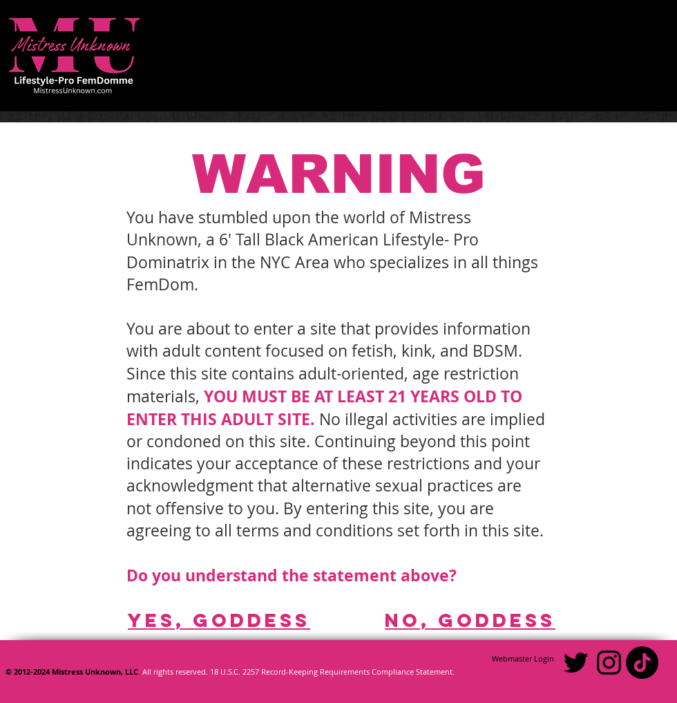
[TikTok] (642, 662)
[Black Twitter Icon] (576, 662)
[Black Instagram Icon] (609, 662)
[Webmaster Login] (523, 658)
